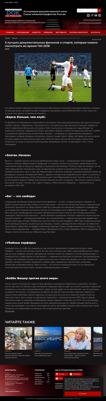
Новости (36, 32)
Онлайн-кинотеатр (78, 32)
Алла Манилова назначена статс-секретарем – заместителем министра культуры (76, 355)
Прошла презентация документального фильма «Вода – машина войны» (18, 355)
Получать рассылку (92, 20)
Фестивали (61, 32)
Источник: (10, 311)
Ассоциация (23, 32)
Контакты (95, 32)
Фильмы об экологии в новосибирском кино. (43, 354)
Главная (10, 32)
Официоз (48, 32)
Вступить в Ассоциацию (90, 23)
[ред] (7, 49)
